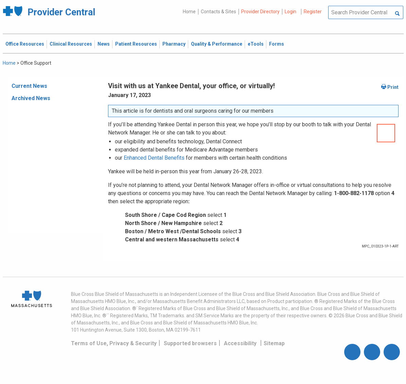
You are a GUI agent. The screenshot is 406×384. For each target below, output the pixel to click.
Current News (29, 86)
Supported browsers (190, 343)
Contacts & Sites (218, 11)
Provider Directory (260, 11)
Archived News (31, 98)
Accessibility (240, 343)
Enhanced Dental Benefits (154, 158)
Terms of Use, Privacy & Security (114, 343)
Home (189, 11)
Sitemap (274, 343)
